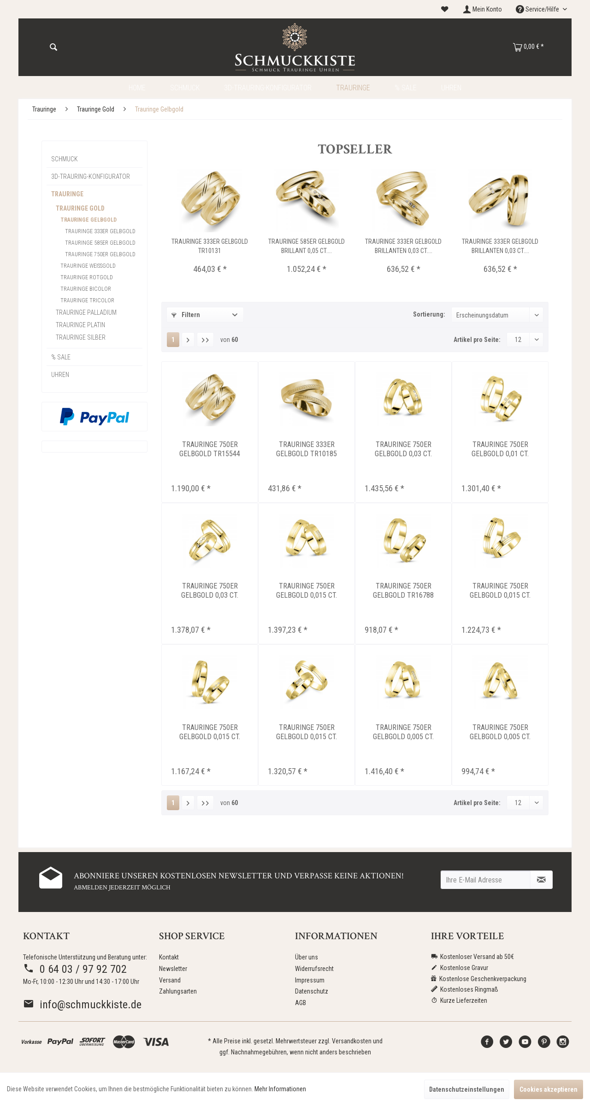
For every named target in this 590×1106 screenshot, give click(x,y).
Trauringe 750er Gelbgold (100, 254)
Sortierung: (429, 314)
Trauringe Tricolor (87, 300)
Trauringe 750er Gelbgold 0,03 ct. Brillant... (403, 449)
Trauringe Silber (81, 337)
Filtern (185, 314)
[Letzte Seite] (205, 339)
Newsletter (173, 968)
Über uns (306, 957)
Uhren (60, 374)
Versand (170, 980)
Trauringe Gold (80, 208)
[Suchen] (53, 47)
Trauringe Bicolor (85, 289)
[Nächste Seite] (188, 339)
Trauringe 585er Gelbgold (100, 243)
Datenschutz (311, 991)
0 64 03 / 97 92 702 (75, 969)
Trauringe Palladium (86, 312)
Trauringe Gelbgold (88, 220)
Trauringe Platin (80, 325)
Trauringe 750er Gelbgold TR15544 (209, 449)
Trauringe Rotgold (86, 277)
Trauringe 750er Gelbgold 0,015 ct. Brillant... (306, 591)
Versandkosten (352, 1041)
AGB (300, 1002)
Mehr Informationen (280, 1089)
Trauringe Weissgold (88, 266)
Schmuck (64, 159)
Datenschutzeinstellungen (466, 1089)
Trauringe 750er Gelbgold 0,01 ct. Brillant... (500, 449)
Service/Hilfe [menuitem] (538, 9)
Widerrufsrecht (314, 968)
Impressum (309, 980)
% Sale (61, 357)
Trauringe (67, 194)
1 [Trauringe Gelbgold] (173, 339)
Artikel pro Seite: (477, 339)
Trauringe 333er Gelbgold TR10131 (209, 246)
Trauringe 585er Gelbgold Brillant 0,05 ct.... (306, 246)
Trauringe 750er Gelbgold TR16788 (403, 591)
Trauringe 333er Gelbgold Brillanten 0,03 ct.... (403, 246)
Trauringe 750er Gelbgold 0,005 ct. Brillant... (403, 732)
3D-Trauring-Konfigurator (90, 176)
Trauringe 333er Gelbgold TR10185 (306, 449)
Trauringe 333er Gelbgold (100, 231)
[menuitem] (445, 9)
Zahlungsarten (178, 991)
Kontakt (169, 957)
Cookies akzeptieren (548, 1089)
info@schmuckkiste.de (82, 1004)
